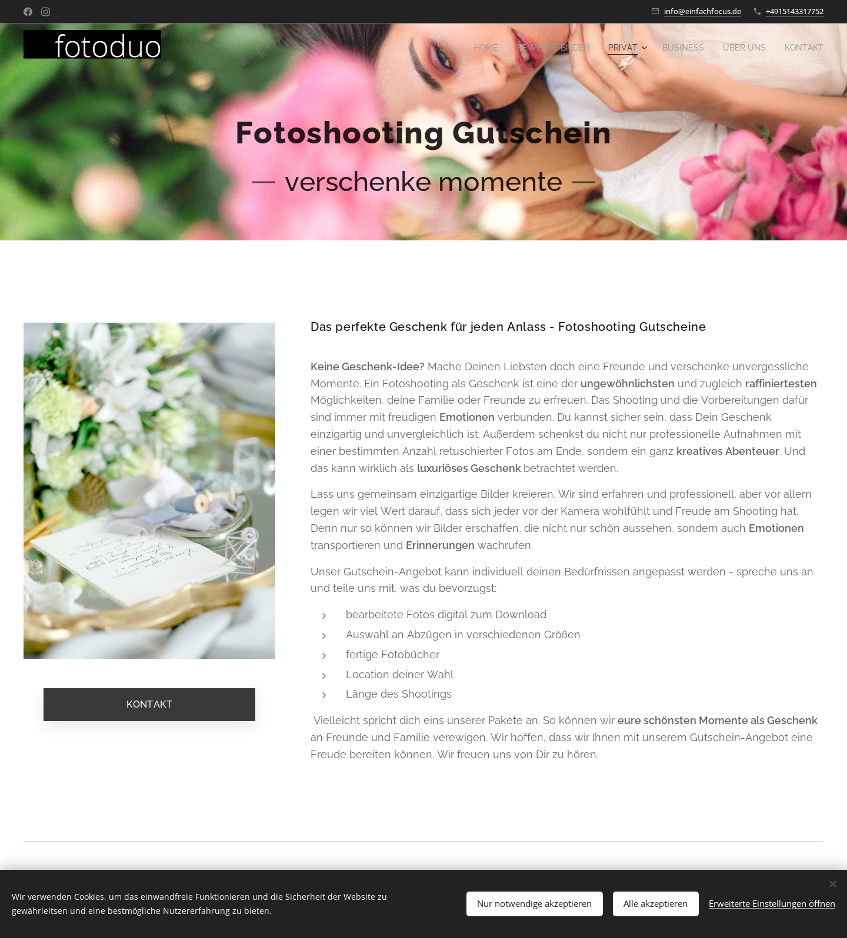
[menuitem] (471, 47)
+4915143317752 (794, 11)
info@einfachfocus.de (702, 11)
